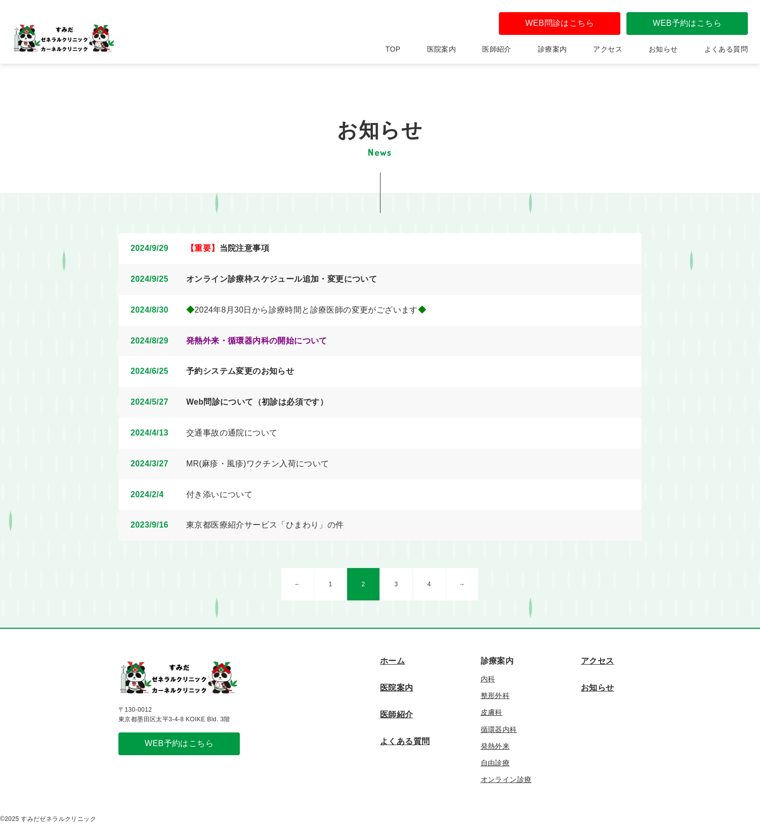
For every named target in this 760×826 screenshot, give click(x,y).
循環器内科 (499, 729)
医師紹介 (497, 49)
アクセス (607, 49)
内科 (488, 679)
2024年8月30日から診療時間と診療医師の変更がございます (306, 310)
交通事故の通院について (231, 432)
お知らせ (663, 49)
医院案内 (441, 49)
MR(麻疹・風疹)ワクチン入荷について (257, 463)
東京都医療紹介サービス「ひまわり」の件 (265, 524)
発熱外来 (495, 746)
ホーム (392, 661)
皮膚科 (491, 712)
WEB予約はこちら (687, 23)
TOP (393, 49)
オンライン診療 (506, 779)
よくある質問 (726, 49)
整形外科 (495, 695)
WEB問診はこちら (559, 23)
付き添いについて (219, 494)
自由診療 (495, 763)
